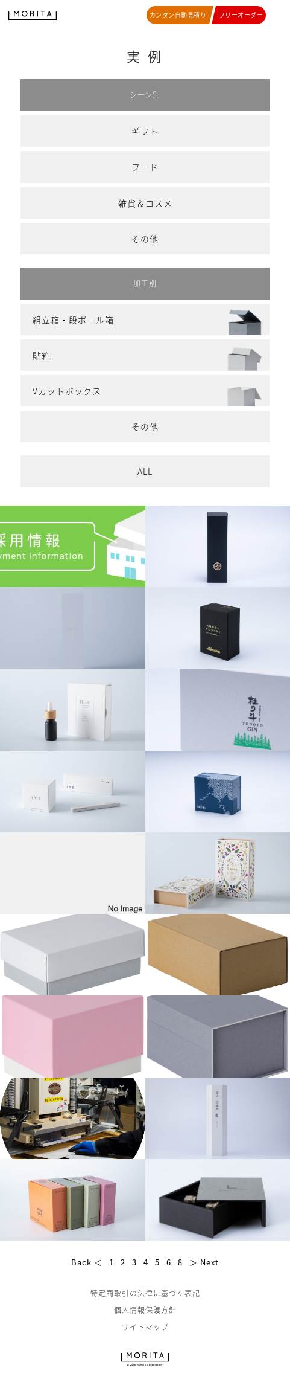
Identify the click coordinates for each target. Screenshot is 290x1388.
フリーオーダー (241, 14)
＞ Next (204, 1262)
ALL (145, 471)
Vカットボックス (67, 391)
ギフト (145, 131)
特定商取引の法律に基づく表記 (145, 1293)
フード (145, 167)
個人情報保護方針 (145, 1310)
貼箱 (42, 355)
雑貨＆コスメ (145, 203)
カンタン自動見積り (178, 14)
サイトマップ (145, 1327)
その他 (145, 239)
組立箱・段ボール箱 (73, 319)
